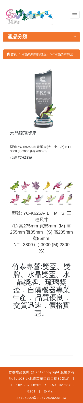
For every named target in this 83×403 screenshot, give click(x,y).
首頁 (12, 54)
